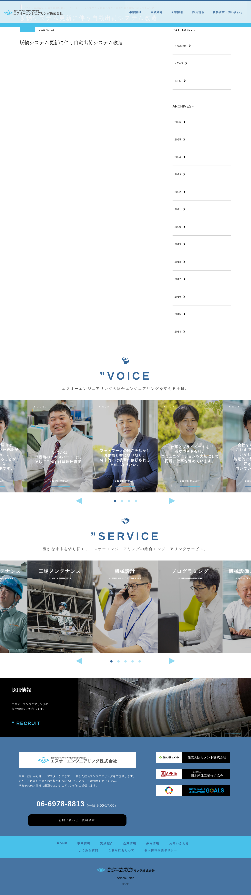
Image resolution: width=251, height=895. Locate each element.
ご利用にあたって (121, 850)
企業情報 (177, 12)
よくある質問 (88, 850)
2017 (178, 279)
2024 (178, 157)
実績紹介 (157, 12)
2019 (178, 244)
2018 (178, 261)
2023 (178, 174)
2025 (178, 139)
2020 (178, 226)
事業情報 (136, 12)
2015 (178, 314)
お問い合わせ (179, 843)
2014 (178, 331)
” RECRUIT (26, 723)
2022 (178, 191)
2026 (178, 122)
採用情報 (198, 12)
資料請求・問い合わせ (228, 12)
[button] (115, 501)
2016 (178, 296)
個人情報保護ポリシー (160, 850)
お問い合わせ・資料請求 (77, 820)
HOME (62, 843)
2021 (178, 209)
